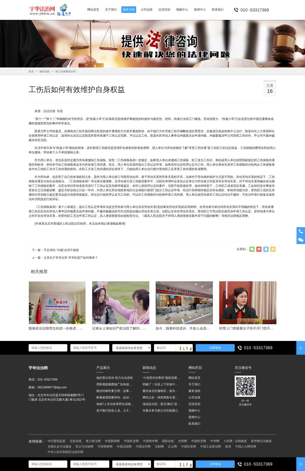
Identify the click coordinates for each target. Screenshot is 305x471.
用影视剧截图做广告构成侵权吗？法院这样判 (115, 384)
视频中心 (194, 410)
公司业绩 (194, 397)
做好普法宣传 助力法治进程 (114, 377)
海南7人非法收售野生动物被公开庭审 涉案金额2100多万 (115, 404)
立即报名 (215, 347)
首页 (31, 71)
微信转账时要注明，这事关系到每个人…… (115, 391)
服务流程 (44, 71)
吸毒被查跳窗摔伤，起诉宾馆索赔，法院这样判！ (115, 397)
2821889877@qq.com (52, 387)
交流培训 (194, 404)
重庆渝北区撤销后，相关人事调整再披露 (161, 391)
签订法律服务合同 (65, 71)
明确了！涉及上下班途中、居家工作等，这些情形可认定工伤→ (161, 384)
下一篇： (55, 250)
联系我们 (194, 423)
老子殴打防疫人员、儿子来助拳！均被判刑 (115, 410)
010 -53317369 (258, 347)
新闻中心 (194, 417)
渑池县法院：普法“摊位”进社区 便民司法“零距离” (161, 404)
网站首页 (194, 377)
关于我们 (194, 384)
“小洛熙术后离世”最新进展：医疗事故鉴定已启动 (161, 377)
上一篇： (65, 257)
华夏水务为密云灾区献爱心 (160, 410)
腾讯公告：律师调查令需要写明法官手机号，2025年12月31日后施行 (161, 397)
